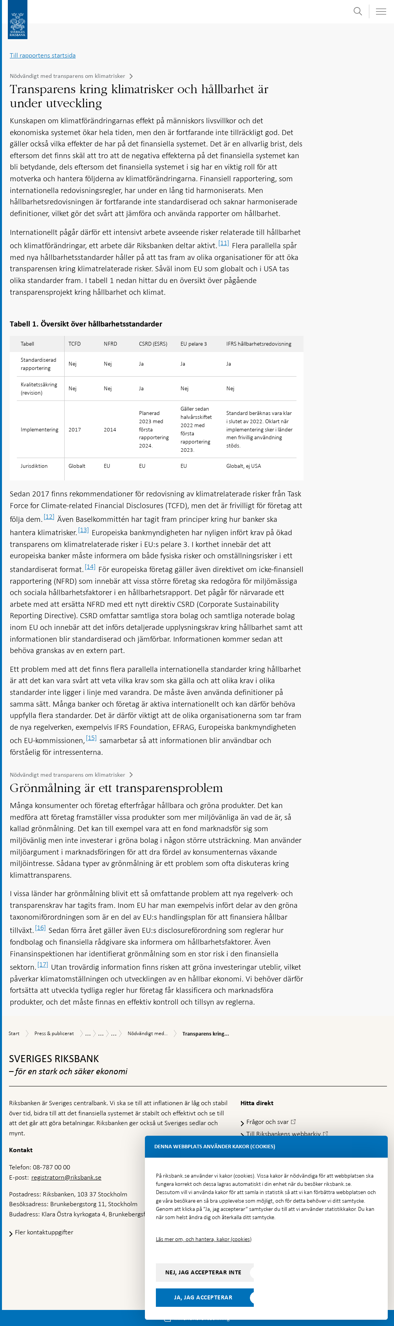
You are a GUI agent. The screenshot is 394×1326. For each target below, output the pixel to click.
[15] (91, 737)
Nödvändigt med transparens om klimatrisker (67, 76)
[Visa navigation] (380, 11)
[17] (42, 964)
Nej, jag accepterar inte (203, 1272)
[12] (48, 516)
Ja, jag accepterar (203, 1297)
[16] (40, 927)
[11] (223, 242)
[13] (83, 529)
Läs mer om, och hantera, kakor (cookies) (203, 1239)
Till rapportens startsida (43, 55)
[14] (90, 566)
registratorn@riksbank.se (66, 1177)
